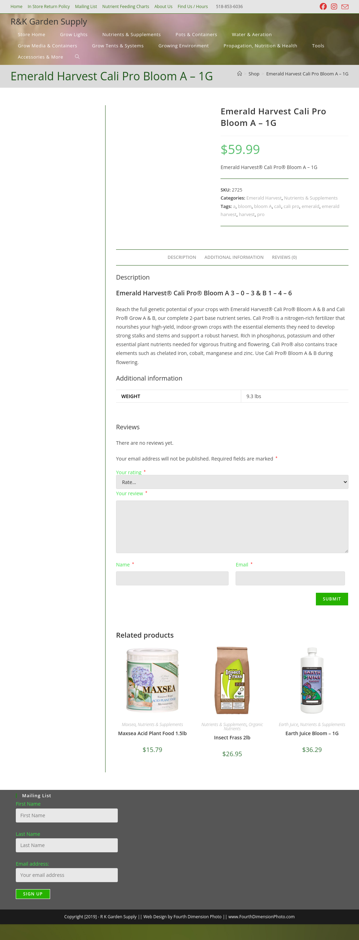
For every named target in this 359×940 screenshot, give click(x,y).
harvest (247, 214)
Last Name (28, 834)
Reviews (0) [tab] (284, 257)
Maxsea (129, 724)
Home (16, 6)
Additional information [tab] (234, 257)
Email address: (32, 863)
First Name (28, 803)
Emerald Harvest (264, 198)
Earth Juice (288, 724)
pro (260, 214)
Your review (131, 493)
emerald (310, 206)
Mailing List (86, 6)
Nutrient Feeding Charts (125, 6)
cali (277, 206)
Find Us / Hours (193, 6)
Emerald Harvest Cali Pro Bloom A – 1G (307, 73)
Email (244, 564)
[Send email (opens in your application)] (343, 7)
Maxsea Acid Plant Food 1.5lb (152, 733)
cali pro (291, 206)
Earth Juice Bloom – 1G (312, 733)
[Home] (239, 73)
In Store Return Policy (49, 6)
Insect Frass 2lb (232, 737)
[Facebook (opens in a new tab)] (323, 6)
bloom (245, 206)
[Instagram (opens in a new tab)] (334, 6)
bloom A (263, 206)
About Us (163, 6)
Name (125, 564)
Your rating (131, 472)
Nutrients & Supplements (311, 198)
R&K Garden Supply (49, 21)
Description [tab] (182, 257)
